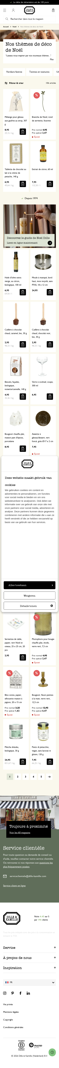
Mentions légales (11, 1012)
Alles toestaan (30, 585)
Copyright (8, 1020)
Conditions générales (13, 1027)
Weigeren (29, 595)
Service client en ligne (14, 885)
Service (9, 948)
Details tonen (36, 605)
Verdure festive (14, 72)
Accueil (6, 27)
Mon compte (13, 10)
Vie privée (8, 1004)
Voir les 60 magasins (19, 832)
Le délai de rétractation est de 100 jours (31, 2)
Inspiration (12, 968)
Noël (15, 27)
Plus (51, 59)
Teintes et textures (39, 72)
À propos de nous (17, 958)
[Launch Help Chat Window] (52, 1052)
